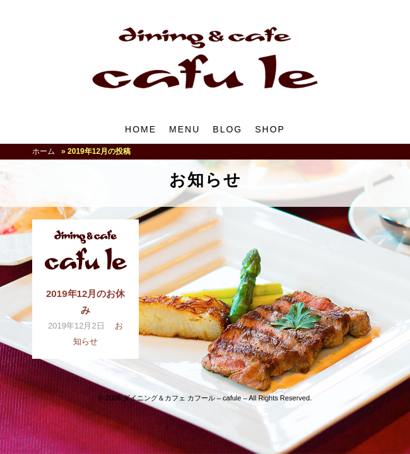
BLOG (227, 129)
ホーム (43, 151)
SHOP (270, 129)
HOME (140, 129)
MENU (184, 129)
